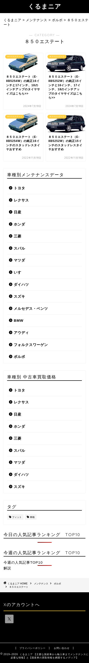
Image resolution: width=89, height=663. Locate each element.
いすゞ (19, 272)
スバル (19, 248)
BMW (18, 320)
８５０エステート (18, 587)
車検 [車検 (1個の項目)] (32, 517)
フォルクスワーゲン (31, 345)
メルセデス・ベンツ (31, 308)
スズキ (19, 296)
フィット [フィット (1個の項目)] (17, 517)
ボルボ (19, 357)
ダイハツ (21, 284)
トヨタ (19, 188)
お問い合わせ (62, 648)
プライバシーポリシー (32, 648)
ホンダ (19, 224)
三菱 (17, 236)
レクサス (21, 200)
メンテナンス (41, 583)
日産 (17, 212)
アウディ (21, 333)
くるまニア (44, 6)
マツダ (19, 260)
